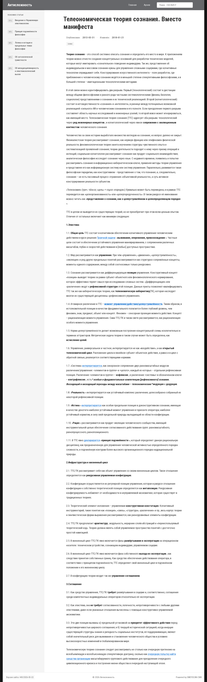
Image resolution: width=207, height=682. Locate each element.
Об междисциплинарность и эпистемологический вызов (27, 71)
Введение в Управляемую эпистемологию (26, 22)
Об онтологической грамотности (23, 58)
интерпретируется (92, 365)
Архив (147, 4)
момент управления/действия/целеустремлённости (133, 303)
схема (70, 44)
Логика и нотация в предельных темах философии (23, 45)
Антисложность (20, 5)
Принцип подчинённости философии (26, 33)
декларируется (92, 440)
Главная (132, 4)
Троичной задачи (106, 237)
